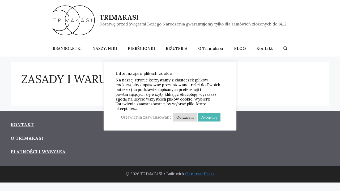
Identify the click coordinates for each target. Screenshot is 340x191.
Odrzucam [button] (185, 117)
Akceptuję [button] (209, 117)
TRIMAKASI (119, 17)
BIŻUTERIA (177, 48)
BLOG (240, 48)
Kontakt (264, 48)
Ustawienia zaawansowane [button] (146, 117)
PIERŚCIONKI (141, 48)
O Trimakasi (210, 48)
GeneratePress (199, 173)
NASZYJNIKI (104, 48)
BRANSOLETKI (67, 48)
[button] (285, 49)
